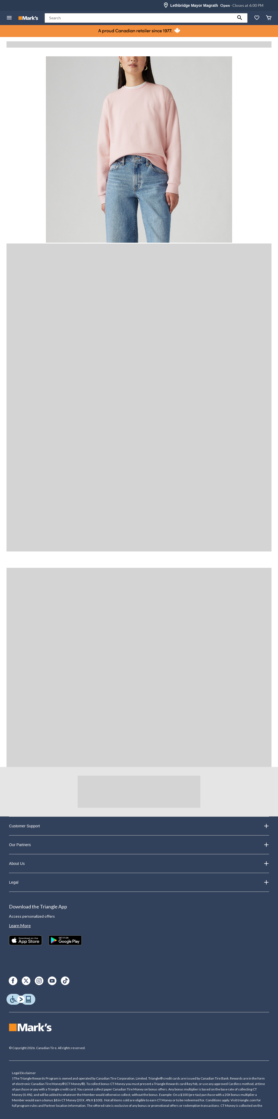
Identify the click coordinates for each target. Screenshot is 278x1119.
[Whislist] (257, 18)
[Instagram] (39, 980)
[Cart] (268, 18)
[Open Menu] (9, 18)
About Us (139, 863)
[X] (26, 980)
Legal (139, 882)
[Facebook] (13, 980)
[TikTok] (65, 980)
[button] (239, 18)
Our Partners (139, 844)
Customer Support (139, 826)
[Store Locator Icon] (166, 5)
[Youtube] (52, 980)
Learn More (20, 925)
